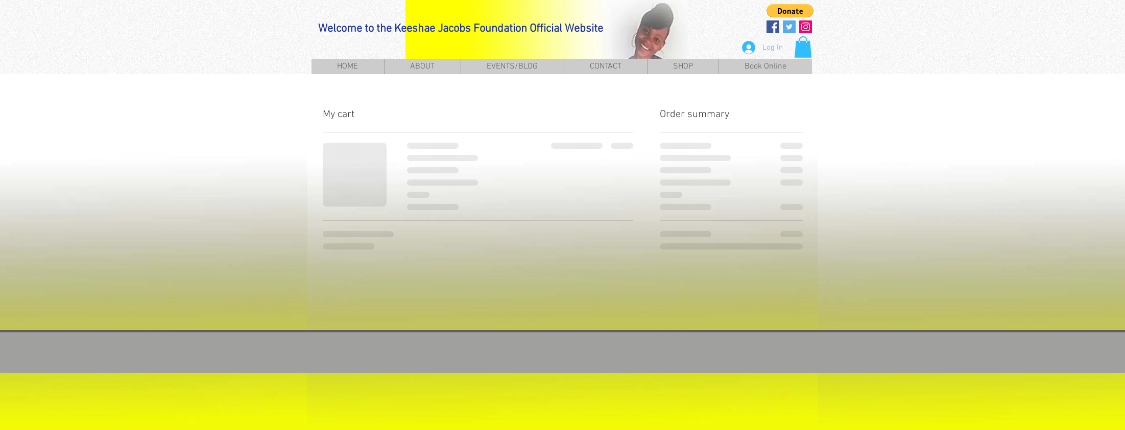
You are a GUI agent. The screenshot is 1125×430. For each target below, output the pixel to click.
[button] (790, 10)
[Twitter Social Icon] (789, 26)
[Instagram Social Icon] (805, 26)
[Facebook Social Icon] (773, 26)
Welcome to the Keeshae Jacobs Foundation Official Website (460, 29)
